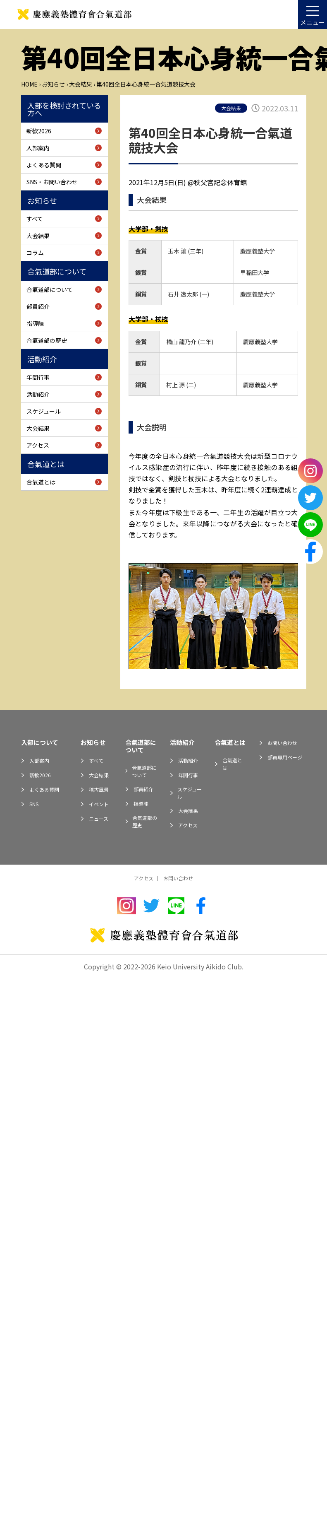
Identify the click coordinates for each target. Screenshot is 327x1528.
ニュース (98, 818)
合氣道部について (56, 271)
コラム (35, 252)
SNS (33, 803)
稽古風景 (99, 789)
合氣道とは (45, 463)
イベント (99, 803)
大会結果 (80, 84)
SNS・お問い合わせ (52, 182)
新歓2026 (38, 131)
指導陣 (35, 323)
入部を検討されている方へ (64, 109)
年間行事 (38, 377)
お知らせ (53, 84)
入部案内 (38, 148)
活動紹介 (42, 359)
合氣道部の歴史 (46, 340)
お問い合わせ (282, 742)
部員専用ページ (284, 757)
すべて (34, 218)
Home (29, 84)
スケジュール (43, 411)
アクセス (37, 445)
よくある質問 (43, 165)
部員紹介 (38, 306)
